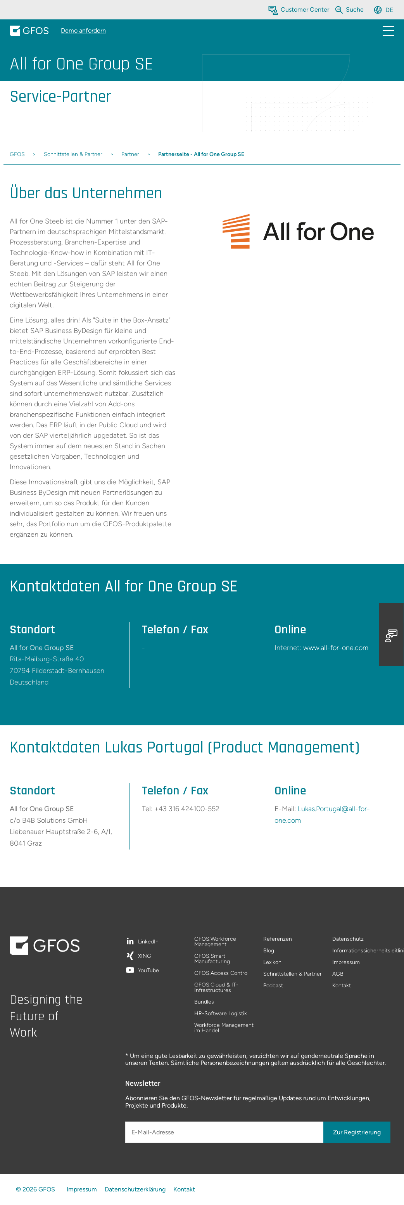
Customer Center (305, 9)
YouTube (148, 970)
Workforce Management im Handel (224, 1028)
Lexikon (272, 963)
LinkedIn (148, 942)
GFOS (17, 154)
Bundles (204, 1002)
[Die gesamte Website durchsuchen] (355, 9)
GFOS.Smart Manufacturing (212, 959)
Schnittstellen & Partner (73, 154)
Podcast (273, 985)
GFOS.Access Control (221, 973)
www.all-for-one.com (335, 647)
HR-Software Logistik (220, 1014)
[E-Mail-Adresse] (225, 1132)
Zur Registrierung (357, 1132)
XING (144, 956)
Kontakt (341, 985)
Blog (268, 951)
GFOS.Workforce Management (215, 942)
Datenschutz (348, 939)
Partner (130, 154)
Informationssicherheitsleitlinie (363, 951)
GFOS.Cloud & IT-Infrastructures (216, 987)
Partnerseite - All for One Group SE (201, 154)
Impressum (346, 963)
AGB (338, 974)
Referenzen (277, 939)
